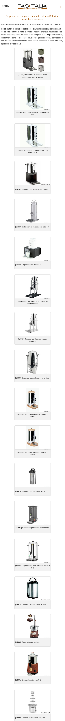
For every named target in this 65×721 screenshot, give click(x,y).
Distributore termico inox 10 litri (30, 604)
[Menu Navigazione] (5, 6)
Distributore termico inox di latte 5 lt (32, 227)
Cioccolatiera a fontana (27, 642)
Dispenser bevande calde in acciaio (32, 378)
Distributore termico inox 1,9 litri (30, 491)
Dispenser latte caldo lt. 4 (28, 265)
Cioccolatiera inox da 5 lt (28, 680)
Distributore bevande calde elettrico (32, 189)
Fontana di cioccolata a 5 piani (30, 718)
